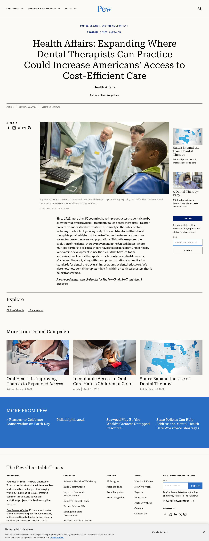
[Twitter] (180, 513)
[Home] (35, 467)
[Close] (203, 532)
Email (175, 236)
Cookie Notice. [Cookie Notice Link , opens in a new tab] (57, 537)
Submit (188, 250)
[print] (29, 128)
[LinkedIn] (175, 514)
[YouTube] (185, 514)
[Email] (187, 241)
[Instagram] (170, 514)
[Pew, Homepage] (104, 8)
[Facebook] (165, 514)
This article (119, 239)
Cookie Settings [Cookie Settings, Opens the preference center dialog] (160, 532)
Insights (112, 475)
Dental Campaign (50, 331)
